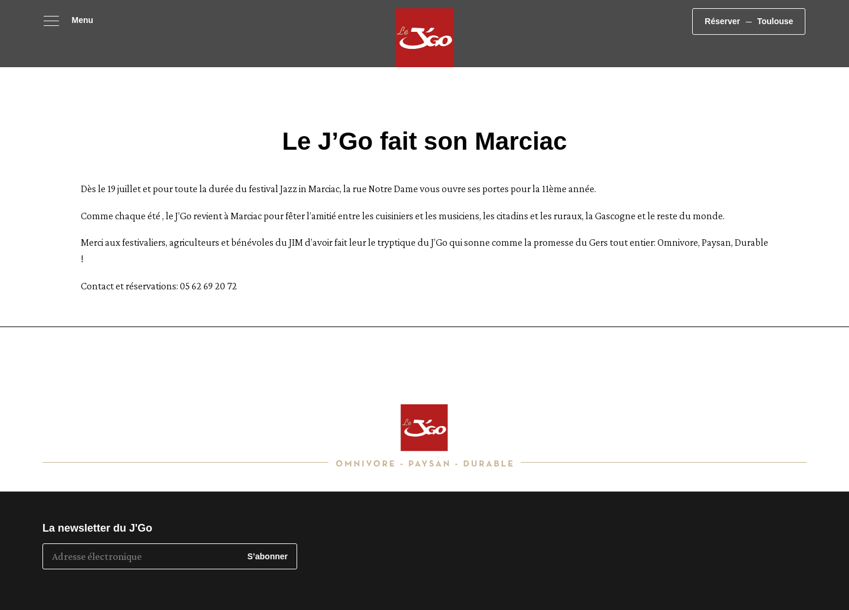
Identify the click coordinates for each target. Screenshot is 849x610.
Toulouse (802, 30)
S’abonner (268, 556)
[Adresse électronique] (141, 556)
